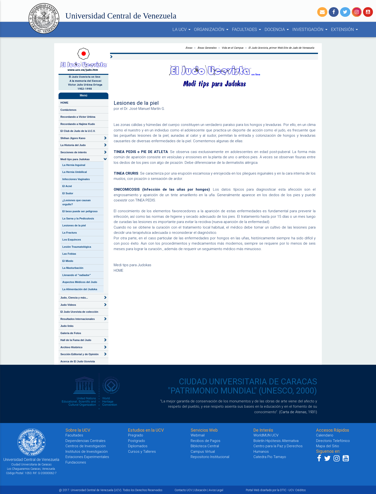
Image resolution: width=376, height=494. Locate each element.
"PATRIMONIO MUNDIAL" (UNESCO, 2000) (242, 391)
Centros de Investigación (85, 446)
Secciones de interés (73, 152)
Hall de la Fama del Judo (75, 340)
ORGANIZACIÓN (212, 29)
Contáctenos (68, 109)
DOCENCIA (277, 29)
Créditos (300, 490)
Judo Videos (68, 304)
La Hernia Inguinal (73, 165)
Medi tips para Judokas (75, 159)
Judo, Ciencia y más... (74, 297)
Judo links (66, 325)
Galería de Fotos (70, 333)
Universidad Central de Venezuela (120, 15)
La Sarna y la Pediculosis (78, 218)
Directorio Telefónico (333, 440)
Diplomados (137, 446)
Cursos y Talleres (142, 451)
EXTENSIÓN (345, 29)
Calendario (324, 435)
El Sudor (67, 193)
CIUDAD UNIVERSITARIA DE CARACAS (248, 381)
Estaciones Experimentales (87, 456)
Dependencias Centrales (85, 440)
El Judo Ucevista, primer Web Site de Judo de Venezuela (281, 47)
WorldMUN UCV (265, 435)
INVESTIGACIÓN (310, 29)
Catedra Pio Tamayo (269, 456)
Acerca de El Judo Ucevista (77, 361)
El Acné (67, 186)
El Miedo (67, 260)
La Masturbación (72, 267)
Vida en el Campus (232, 47)
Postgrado (136, 440)
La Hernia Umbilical (74, 172)
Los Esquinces (71, 239)
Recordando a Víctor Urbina (77, 116)
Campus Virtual (203, 451)
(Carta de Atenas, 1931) (298, 412)
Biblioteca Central (205, 446)
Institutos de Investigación (86, 451)
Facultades (74, 435)
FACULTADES (247, 29)
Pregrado (135, 435)
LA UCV (182, 29)
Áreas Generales (207, 47)
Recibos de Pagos (205, 440)
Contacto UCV (183, 490)
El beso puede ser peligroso (80, 211)
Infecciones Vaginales (76, 179)
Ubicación (200, 490)
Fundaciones (75, 462)
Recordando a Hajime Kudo (77, 124)
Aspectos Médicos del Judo (79, 282)
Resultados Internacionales (77, 319)
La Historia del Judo (73, 145)
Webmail (198, 435)
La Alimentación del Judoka (79, 289)
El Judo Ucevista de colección (79, 311)
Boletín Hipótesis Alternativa (276, 440)
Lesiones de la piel (74, 225)
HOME (64, 102)
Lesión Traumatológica (76, 246)
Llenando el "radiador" (76, 275)
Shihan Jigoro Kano (72, 138)
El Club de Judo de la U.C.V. (77, 130)
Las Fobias (69, 253)
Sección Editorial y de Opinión (79, 354)
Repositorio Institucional (210, 456)
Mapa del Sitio (327, 446)
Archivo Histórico (71, 347)
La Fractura (69, 232)
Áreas (188, 47)
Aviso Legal (216, 490)
